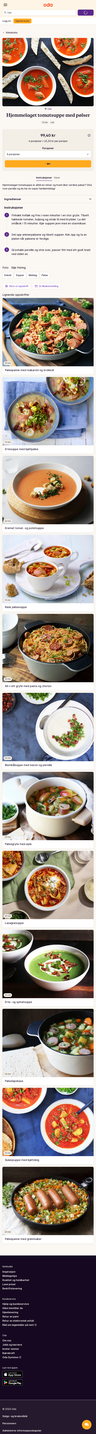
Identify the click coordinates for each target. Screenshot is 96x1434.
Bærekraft (8, 1353)
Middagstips (9, 1275)
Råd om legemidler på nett (19, 1324)
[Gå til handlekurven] (86, 13)
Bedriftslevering (12, 1288)
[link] (48, 336)
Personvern (9, 1423)
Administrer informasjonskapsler (22, 1430)
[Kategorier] (5, 5)
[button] (49, 223)
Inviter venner (10, 1348)
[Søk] (5, 12)
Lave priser (9, 1284)
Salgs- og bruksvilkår (15, 1416)
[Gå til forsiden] (48, 5)
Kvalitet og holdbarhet (15, 1280)
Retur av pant (10, 1316)
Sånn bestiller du (12, 1308)
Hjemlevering (10, 1312)
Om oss (6, 1340)
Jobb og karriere (12, 1344)
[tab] (57, 178)
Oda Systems (11, 1357)
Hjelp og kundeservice (15, 1303)
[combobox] (41, 12)
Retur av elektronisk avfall (18, 1320)
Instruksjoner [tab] (44, 177)
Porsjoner (48, 148)
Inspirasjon (8, 1271)
